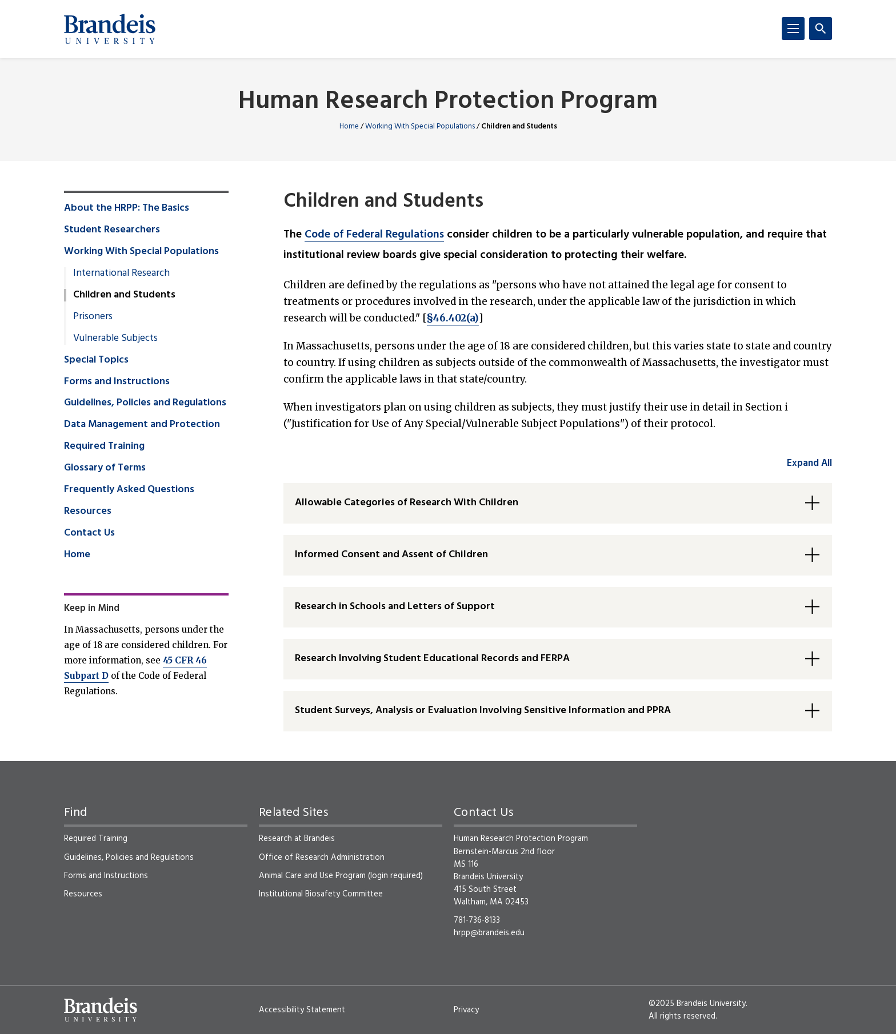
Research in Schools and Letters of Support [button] (395, 606)
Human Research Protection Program (448, 102)
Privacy (466, 1010)
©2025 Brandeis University (697, 1004)
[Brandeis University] (109, 29)
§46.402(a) (453, 318)
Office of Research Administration (322, 857)
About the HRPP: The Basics (126, 208)
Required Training (104, 446)
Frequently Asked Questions (129, 490)
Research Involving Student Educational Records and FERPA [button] (432, 658)
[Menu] (793, 28)
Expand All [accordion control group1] (809, 463)
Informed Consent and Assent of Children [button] (391, 554)
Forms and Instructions (117, 382)
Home (349, 126)
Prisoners (93, 317)
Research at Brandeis (297, 839)
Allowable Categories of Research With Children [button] (406, 502)
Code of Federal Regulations (374, 235)
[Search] (820, 28)
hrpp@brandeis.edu (489, 933)
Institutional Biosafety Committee (321, 894)
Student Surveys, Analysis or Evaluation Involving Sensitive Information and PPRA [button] (483, 710)
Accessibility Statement (302, 1010)
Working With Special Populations (420, 126)
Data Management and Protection (142, 425)
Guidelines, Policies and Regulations (145, 403)
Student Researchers (112, 230)
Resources (87, 511)
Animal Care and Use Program (312, 876)
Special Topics (96, 360)
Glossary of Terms (105, 468)
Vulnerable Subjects (115, 338)
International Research (121, 273)
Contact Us (89, 533)
